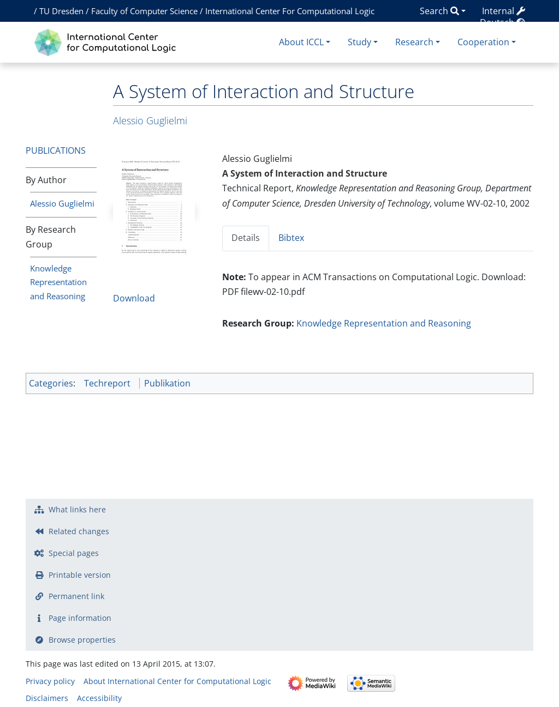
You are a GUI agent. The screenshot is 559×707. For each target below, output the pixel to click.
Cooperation (483, 42)
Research (414, 42)
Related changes (79, 531)
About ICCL (301, 42)
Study (359, 42)
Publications (56, 150)
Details (245, 238)
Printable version (80, 575)
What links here (77, 509)
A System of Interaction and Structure (304, 173)
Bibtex (291, 238)
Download (134, 298)
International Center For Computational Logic (289, 10)
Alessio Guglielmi (62, 203)
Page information (80, 618)
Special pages (74, 553)
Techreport (107, 383)
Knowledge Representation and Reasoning (58, 282)
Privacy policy (50, 681)
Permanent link (76, 596)
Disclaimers (47, 698)
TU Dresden (61, 10)
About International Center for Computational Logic (177, 681)
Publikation (167, 383)
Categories (51, 383)
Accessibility (99, 698)
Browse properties (82, 640)
